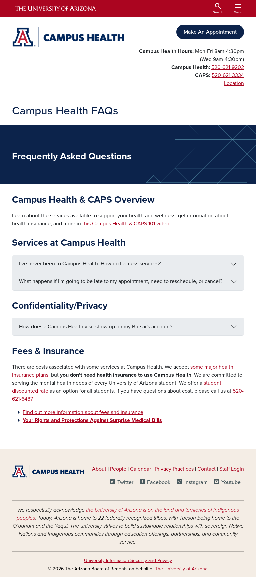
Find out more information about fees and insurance (83, 412)
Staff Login (231, 469)
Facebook (158, 482)
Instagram (196, 482)
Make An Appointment (210, 32)
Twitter (125, 482)
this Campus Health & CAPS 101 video (125, 223)
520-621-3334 (228, 75)
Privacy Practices (175, 469)
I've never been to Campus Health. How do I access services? (90, 263)
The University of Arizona (181, 569)
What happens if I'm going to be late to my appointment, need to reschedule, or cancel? (120, 281)
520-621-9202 (227, 67)
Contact (206, 469)
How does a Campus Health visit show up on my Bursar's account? (95, 326)
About (99, 469)
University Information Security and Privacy (128, 560)
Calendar (141, 469)
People (118, 469)
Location (234, 83)
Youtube (231, 482)
